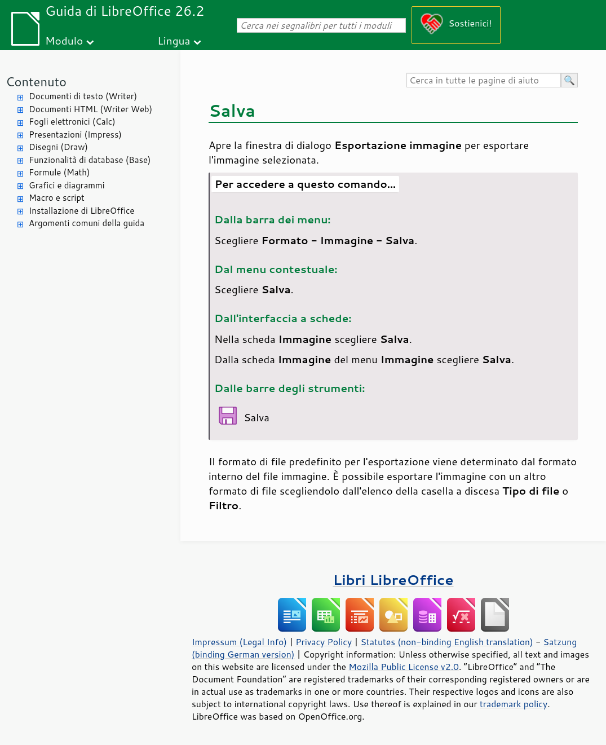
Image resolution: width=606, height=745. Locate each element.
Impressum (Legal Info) (239, 642)
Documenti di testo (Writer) (83, 96)
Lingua (173, 40)
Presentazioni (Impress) (75, 134)
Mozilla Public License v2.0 (403, 666)
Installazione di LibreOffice (81, 211)
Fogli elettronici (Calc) (72, 121)
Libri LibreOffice (393, 579)
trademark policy (513, 704)
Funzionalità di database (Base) (90, 160)
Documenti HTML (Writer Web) (90, 109)
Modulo (64, 40)
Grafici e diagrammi (67, 185)
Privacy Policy (323, 642)
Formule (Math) (59, 172)
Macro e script (57, 198)
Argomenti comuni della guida (86, 223)
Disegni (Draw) (58, 147)
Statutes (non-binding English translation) (446, 642)
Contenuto (36, 81)
